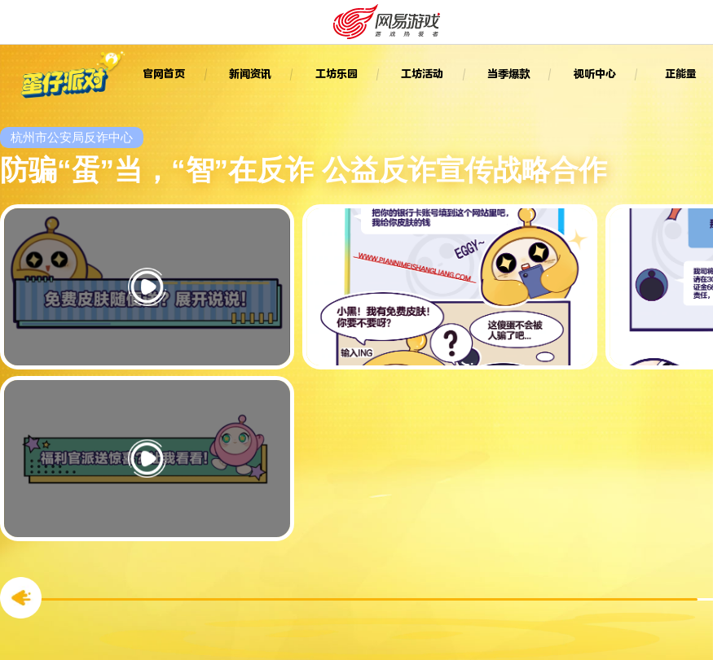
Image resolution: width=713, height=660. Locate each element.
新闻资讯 (250, 74)
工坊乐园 (336, 74)
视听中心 (595, 74)
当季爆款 (508, 74)
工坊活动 (422, 74)
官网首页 (164, 74)
